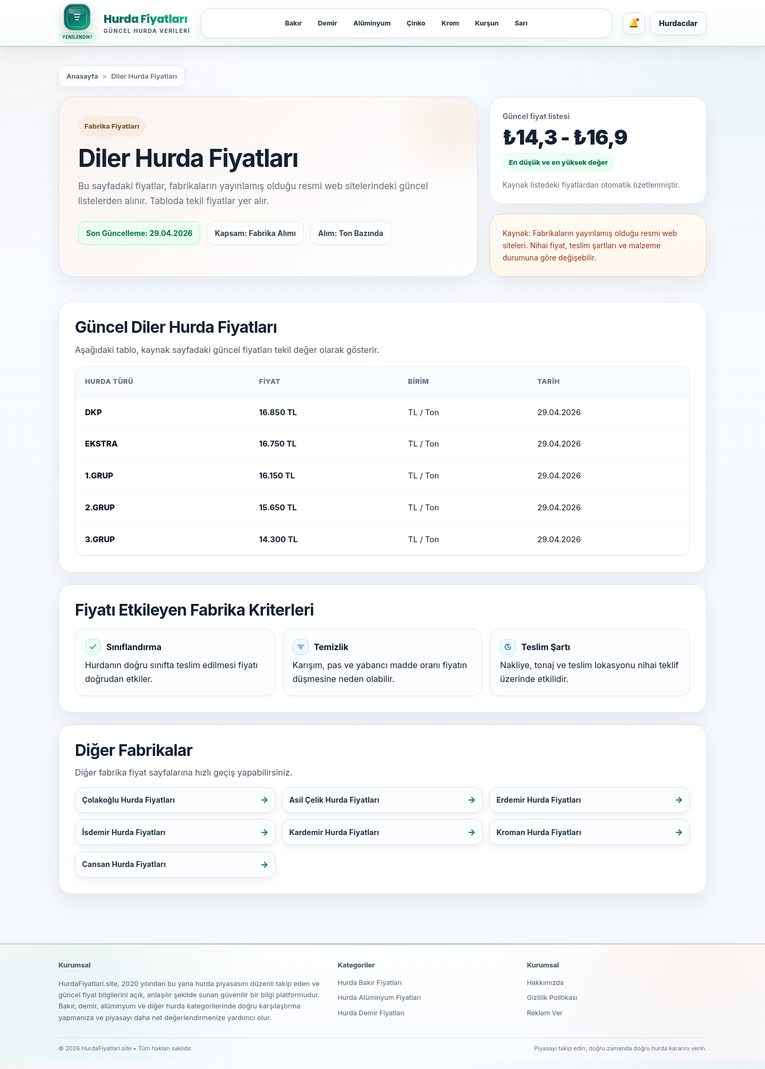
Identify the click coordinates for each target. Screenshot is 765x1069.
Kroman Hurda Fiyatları (542, 836)
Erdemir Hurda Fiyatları (542, 801)
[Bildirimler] (634, 23)
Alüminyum (368, 23)
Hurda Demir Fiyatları (371, 1022)
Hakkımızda (546, 991)
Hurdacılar (678, 23)
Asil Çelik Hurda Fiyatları (338, 801)
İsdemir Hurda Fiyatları (128, 836)
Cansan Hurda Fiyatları (128, 871)
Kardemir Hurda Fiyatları (338, 836)
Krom (454, 23)
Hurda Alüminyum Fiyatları (380, 1006)
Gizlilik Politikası (553, 1006)
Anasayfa (82, 76)
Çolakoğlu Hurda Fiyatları (133, 801)
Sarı (530, 23)
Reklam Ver (545, 1022)
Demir (321, 23)
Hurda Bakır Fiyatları (370, 991)
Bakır (284, 23)
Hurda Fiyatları (146, 19)
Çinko (417, 23)
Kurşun (493, 23)
